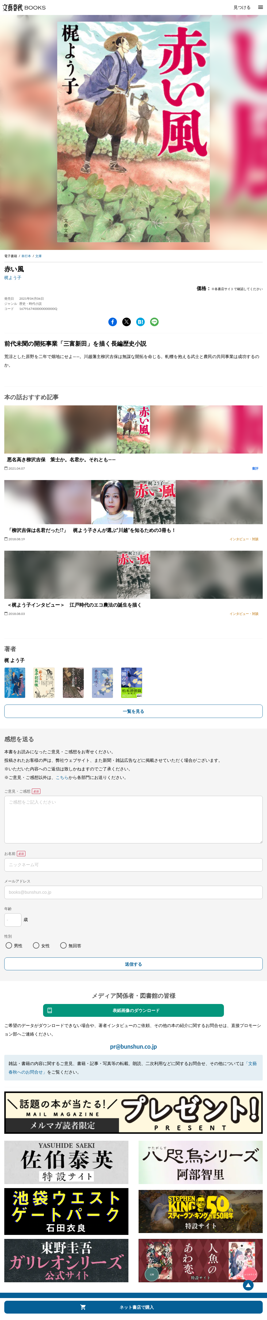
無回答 (74, 945)
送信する (133, 964)
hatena (140, 322)
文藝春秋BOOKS (23, 7)
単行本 (26, 256)
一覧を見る (133, 711)
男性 (18, 945)
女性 (45, 945)
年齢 (8, 908)
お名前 (10, 853)
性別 (8, 936)
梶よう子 (12, 277)
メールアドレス (17, 881)
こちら (62, 777)
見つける (242, 7)
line (154, 322)
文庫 (38, 256)
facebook (112, 322)
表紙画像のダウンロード (136, 1010)
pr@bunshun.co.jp (133, 1046)
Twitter (126, 322)
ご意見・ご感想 (17, 791)
